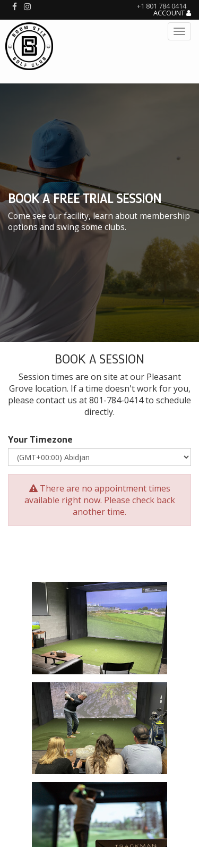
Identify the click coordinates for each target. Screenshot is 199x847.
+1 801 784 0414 (161, 6)
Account (172, 13)
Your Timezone (40, 439)
